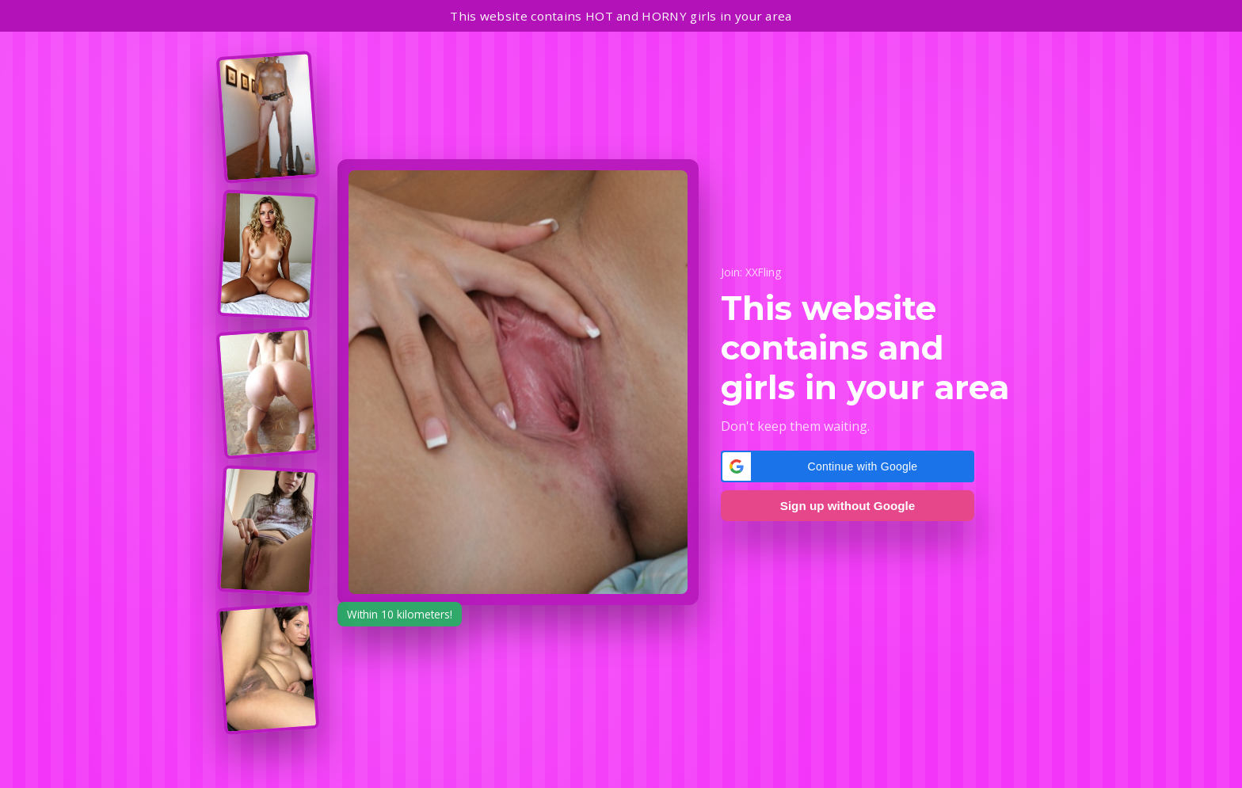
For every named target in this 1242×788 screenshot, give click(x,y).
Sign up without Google (847, 505)
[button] (847, 466)
